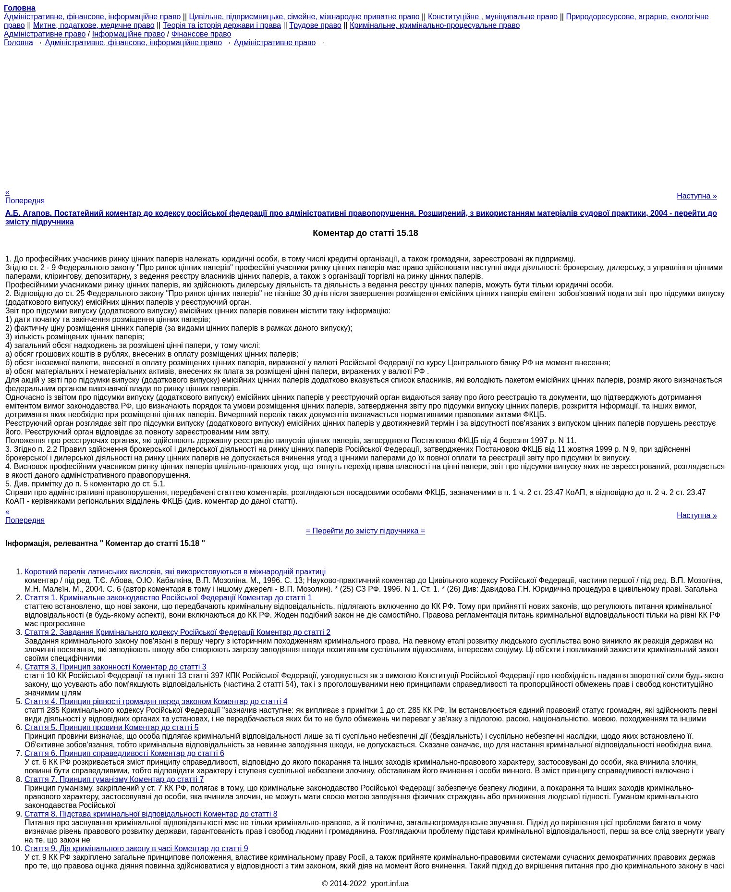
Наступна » (697, 196)
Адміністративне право (44, 34)
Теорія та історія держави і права (222, 25)
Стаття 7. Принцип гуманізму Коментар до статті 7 (114, 779)
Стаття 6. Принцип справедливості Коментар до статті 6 (124, 753)
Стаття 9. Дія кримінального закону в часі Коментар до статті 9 (136, 848)
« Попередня (25, 196)
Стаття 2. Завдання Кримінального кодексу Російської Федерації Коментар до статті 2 (177, 632)
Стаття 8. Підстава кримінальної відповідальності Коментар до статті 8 (151, 814)
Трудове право (315, 25)
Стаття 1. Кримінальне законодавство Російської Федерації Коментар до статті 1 (168, 598)
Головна (18, 42)
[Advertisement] (365, 114)
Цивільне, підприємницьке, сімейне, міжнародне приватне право (304, 16)
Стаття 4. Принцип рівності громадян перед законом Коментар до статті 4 (156, 701)
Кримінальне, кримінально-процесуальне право (435, 25)
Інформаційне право (128, 34)
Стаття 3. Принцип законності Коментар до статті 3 (115, 667)
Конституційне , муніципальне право (493, 16)
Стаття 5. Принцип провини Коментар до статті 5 (111, 727)
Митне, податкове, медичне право (94, 25)
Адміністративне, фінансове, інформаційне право (92, 16)
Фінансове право (201, 34)
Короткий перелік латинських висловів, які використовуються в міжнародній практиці (175, 572)
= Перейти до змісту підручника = (366, 531)
